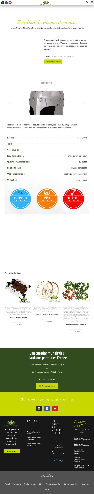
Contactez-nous (53, 61)
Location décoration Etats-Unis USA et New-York (46, 309)
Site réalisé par (47, 474)
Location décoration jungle (23, 311)
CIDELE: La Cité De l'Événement (81, 466)
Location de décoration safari (18, 310)
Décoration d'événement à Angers (79, 451)
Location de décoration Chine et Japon (76, 307)
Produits (19, 28)
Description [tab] (47, 83)
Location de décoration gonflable (82, 439)
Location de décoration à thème (81, 445)
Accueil (12, 28)
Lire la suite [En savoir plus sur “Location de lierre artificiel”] (76, 331)
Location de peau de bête (18, 317)
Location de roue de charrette (47, 315)
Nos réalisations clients (33, 433)
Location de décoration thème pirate (47, 307)
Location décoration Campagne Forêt (75, 316)
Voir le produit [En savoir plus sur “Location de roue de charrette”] (47, 321)
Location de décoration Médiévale (52, 28)
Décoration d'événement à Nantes (79, 459)
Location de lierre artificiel (76, 325)
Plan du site (17, 484)
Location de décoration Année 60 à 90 (73, 307)
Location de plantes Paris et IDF (34, 444)
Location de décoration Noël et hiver (18, 307)
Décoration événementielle (31, 28)
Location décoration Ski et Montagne (15, 313)
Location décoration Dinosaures (79, 318)
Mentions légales (30, 484)
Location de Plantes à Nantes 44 (34, 439)
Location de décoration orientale (72, 313)
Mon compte (85, 484)
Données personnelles (53, 484)
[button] (92, 2)
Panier (47, 489)
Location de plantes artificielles (75, 315)
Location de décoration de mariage (75, 309)
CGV (40, 484)
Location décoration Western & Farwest (20, 313)
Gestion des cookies (70, 484)
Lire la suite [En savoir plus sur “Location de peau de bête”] (18, 324)
